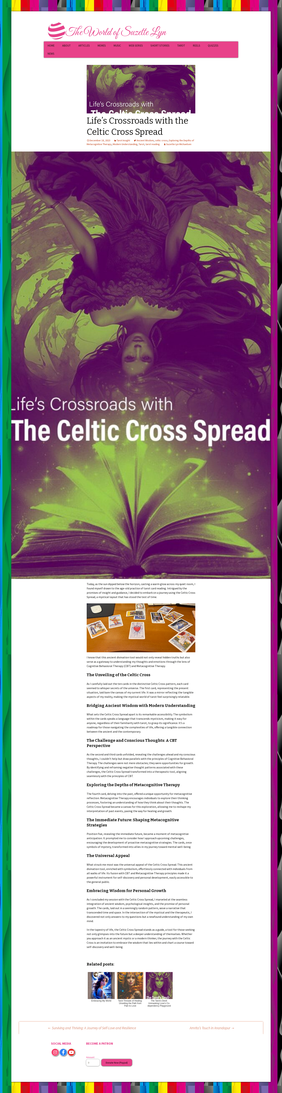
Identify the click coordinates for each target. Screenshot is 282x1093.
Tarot (141, 144)
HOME (50, 45)
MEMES (101, 45)
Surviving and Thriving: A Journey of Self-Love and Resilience (91, 1028)
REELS (196, 45)
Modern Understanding (125, 144)
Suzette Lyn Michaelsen (178, 144)
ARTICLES (84, 45)
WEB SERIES (136, 45)
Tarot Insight (123, 140)
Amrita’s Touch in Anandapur (212, 1028)
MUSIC (117, 45)
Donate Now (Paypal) (117, 1062)
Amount (90, 1057)
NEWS (50, 53)
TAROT (181, 45)
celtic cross (161, 140)
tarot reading (152, 144)
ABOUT (66, 45)
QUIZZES (213, 45)
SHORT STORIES (160, 45)
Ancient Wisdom (145, 140)
